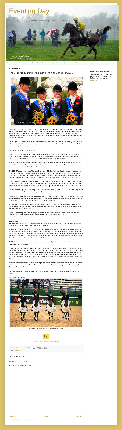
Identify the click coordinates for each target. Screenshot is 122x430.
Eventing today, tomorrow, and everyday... (46, 341)
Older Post (80, 416)
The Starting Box (78, 63)
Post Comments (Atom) (24, 420)
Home (9, 63)
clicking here (94, 80)
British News (17, 350)
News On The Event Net (40, 63)
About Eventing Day (22, 63)
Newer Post (13, 416)
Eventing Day (29, 11)
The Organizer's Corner (61, 63)
